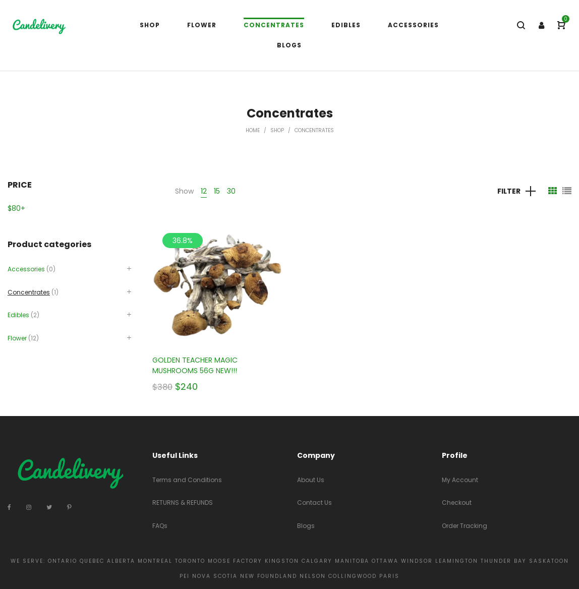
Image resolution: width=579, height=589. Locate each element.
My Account (460, 480)
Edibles (18, 315)
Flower (17, 338)
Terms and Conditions (187, 480)
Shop (277, 130)
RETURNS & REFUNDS (182, 502)
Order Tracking (464, 525)
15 (217, 191)
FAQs (159, 525)
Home (253, 130)
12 (204, 191)
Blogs (306, 525)
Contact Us (314, 502)
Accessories (26, 269)
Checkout (457, 502)
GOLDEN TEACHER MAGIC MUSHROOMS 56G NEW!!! (195, 365)
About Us (310, 480)
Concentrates (29, 292)
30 (231, 191)
